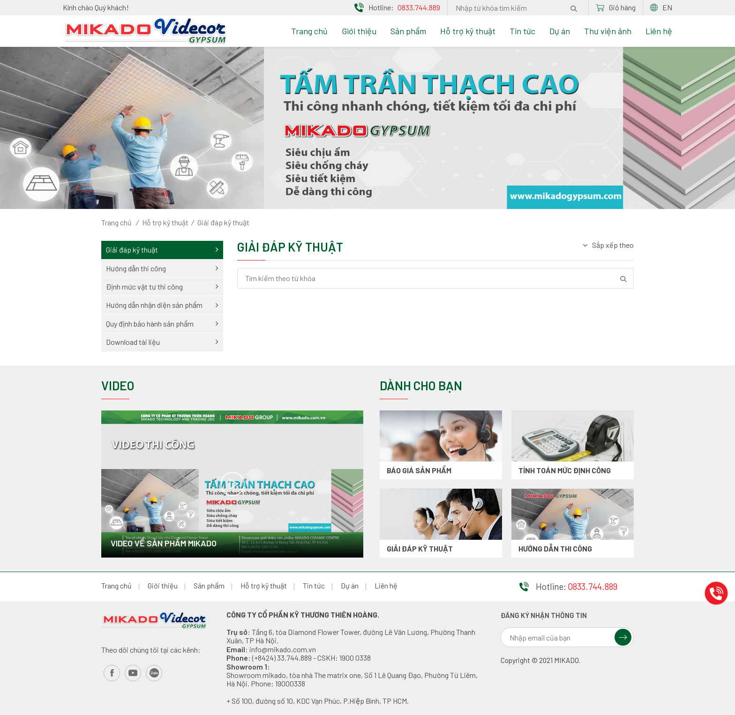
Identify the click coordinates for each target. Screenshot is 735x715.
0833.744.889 (419, 7)
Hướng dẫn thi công (162, 268)
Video (118, 385)
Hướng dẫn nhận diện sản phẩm (162, 304)
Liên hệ (658, 31)
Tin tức (522, 31)
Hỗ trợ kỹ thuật (467, 31)
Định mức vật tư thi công (162, 286)
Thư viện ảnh (607, 31)
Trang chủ (309, 31)
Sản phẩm (408, 31)
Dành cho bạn (421, 385)
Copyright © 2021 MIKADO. (540, 660)
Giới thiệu (359, 31)
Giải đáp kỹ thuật (162, 249)
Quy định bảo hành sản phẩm (162, 323)
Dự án (559, 31)
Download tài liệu (162, 341)
